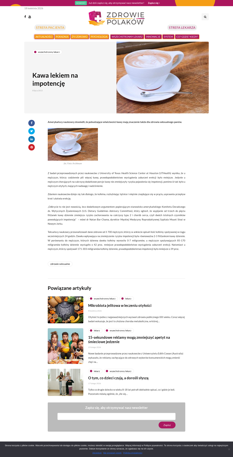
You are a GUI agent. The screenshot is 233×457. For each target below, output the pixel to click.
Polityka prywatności (132, 453)
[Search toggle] (205, 16)
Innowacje (153, 36)
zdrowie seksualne (60, 263)
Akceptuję (97, 453)
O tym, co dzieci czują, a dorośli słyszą (118, 392)
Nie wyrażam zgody (112, 453)
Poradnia (62, 36)
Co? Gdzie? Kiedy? (187, 36)
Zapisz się (154, 2)
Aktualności (44, 36)
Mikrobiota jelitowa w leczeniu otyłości (119, 320)
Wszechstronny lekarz (127, 36)
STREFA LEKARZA (182, 27)
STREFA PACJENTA (50, 27)
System (168, 36)
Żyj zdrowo (79, 36)
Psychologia (99, 36)
